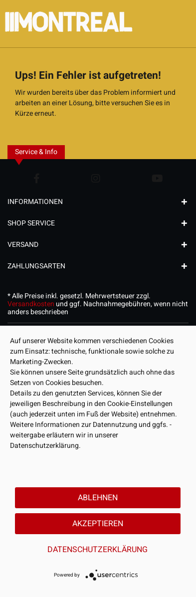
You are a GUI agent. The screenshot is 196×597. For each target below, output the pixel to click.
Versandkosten (30, 304)
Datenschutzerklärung (97, 550)
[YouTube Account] (157, 178)
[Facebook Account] (36, 178)
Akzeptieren (97, 524)
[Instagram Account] (95, 178)
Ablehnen (98, 498)
